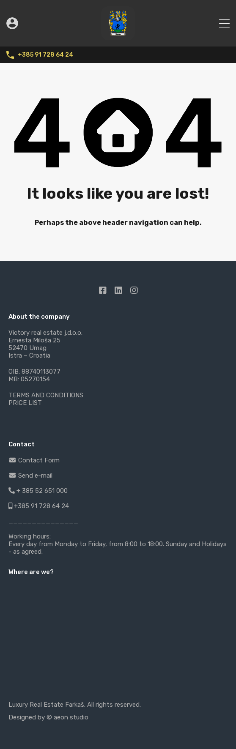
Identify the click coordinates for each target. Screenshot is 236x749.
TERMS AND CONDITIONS (45, 395)
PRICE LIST (25, 403)
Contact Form (34, 460)
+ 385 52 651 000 (38, 491)
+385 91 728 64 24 (45, 55)
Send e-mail (30, 475)
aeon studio (71, 717)
